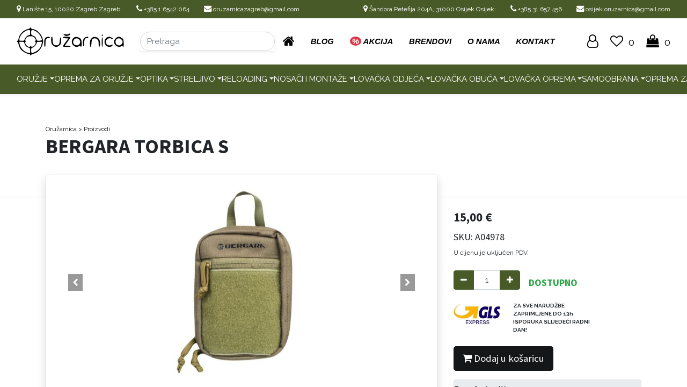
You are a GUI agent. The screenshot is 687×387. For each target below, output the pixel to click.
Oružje (32, 79)
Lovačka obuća (464, 79)
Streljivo (194, 79)
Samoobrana (610, 79)
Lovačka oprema (540, 79)
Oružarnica (61, 129)
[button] (75, 282)
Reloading (244, 79)
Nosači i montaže (310, 79)
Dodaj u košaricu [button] (503, 358)
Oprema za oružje (94, 79)
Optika (154, 79)
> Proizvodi (94, 129)
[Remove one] (464, 280)
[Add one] (510, 280)
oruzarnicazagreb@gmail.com (251, 9)
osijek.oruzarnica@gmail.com (623, 9)
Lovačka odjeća (389, 79)
